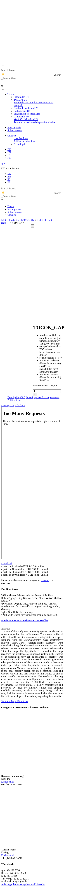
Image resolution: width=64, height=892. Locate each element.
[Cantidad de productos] (47, 391)
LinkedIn (40, 884)
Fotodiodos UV (21, 97)
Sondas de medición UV (26, 108)
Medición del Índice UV (26, 119)
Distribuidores (21, 138)
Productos (14, 220)
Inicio (4, 220)
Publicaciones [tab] (14, 400)
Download (6, 563)
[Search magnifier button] (60, 74)
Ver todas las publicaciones (14, 701)
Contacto (12, 135)
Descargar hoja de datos (13, 405)
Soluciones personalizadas (27, 113)
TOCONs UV (33, 102)
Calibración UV (22, 116)
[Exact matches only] (2, 80)
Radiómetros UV (22, 111)
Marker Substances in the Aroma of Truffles (24, 620)
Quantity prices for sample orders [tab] (42, 397)
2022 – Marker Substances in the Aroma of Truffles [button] (26, 595)
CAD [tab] (22, 397)
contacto (45, 580)
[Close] (33, 226)
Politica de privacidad (25, 141)
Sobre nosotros (14, 130)
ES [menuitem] (8, 179)
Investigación (14, 127)
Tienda (10, 94)
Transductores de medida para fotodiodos (34, 122)
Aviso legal (19, 144)
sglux (4, 163)
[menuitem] (9, 149)
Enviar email (7, 781)
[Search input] (31, 70)
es (2, 85)
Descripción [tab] (13, 397)
